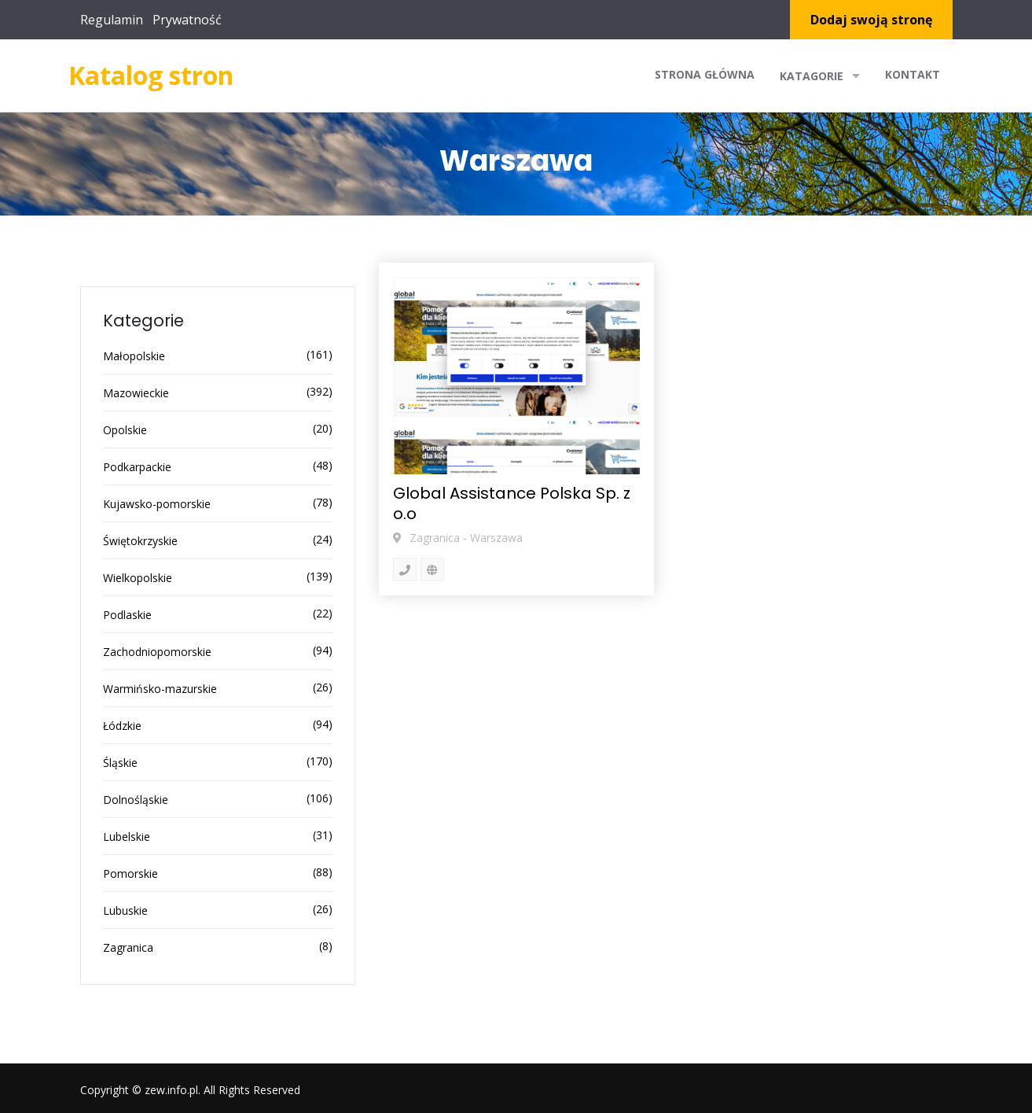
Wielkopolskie (137, 577)
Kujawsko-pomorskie (157, 503)
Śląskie (120, 762)
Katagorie (820, 75)
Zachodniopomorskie (157, 651)
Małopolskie (134, 355)
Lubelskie (126, 836)
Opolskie (125, 429)
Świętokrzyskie (140, 540)
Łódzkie (122, 725)
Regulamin (111, 19)
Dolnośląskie (135, 799)
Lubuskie (125, 910)
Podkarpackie (137, 466)
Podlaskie (127, 614)
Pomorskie (130, 873)
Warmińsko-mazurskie (160, 688)
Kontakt (912, 74)
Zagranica (128, 947)
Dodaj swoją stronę (871, 19)
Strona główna (705, 74)
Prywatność (187, 19)
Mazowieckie (136, 392)
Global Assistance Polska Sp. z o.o (511, 503)
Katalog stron (150, 75)
